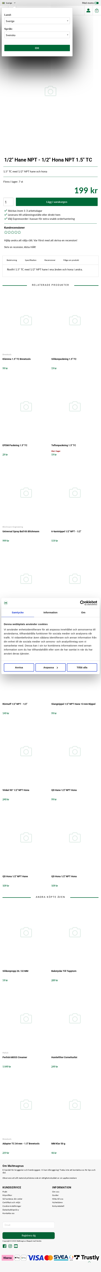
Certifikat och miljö (11, 1202)
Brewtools (7, 354)
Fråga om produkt (71, 260)
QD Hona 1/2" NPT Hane (15, 876)
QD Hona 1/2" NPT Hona (64, 876)
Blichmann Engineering (13, 527)
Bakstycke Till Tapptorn (63, 971)
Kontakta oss (9, 1213)
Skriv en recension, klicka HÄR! (20, 247)
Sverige (9, 3)
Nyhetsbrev (57, 1202)
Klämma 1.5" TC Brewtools (17, 359)
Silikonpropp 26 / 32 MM (15, 971)
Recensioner (49, 260)
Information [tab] (50, 612)
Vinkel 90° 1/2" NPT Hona (16, 790)
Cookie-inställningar (12, 1206)
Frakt (5, 1191)
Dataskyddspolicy (11, 1209)
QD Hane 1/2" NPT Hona (64, 790)
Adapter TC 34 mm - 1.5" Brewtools (21, 1143)
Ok (37, 47)
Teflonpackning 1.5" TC (63, 445)
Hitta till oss (57, 1199)
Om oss (55, 1191)
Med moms (90, 4)
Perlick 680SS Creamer (15, 1057)
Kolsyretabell (58, 1206)
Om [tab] (83, 612)
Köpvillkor (7, 1195)
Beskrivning (12, 260)
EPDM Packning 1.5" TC (15, 445)
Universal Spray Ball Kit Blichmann (21, 531)
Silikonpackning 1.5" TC (63, 359)
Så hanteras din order (12, 1199)
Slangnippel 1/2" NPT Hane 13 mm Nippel (73, 704)
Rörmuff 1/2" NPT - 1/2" (15, 704)
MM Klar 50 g (58, 1143)
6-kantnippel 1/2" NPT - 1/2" (66, 531)
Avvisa (19, 667)
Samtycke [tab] (18, 612)
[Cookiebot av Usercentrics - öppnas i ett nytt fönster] (82, 602)
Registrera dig (29, 1235)
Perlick (5, 1052)
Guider (55, 1195)
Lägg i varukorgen (56, 201)
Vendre (38, 1241)
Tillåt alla (82, 667)
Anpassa (50, 667)
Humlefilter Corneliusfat (64, 1057)
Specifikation (30, 260)
